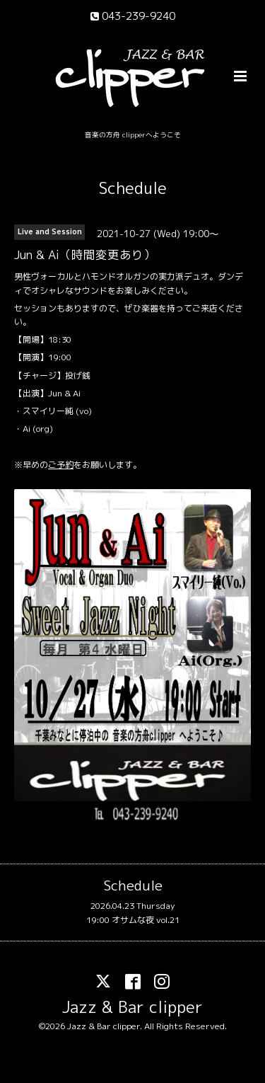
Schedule (133, 188)
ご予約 (60, 465)
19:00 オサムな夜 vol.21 (132, 920)
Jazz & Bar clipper (132, 1006)
